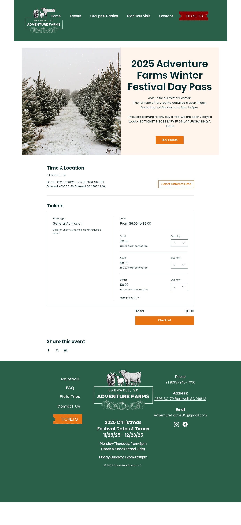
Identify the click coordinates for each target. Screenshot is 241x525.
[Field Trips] (70, 396)
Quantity (175, 236)
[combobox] (179, 243)
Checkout (164, 320)
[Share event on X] (57, 350)
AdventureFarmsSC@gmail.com (180, 415)
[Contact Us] (69, 406)
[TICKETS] (194, 16)
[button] (75, 16)
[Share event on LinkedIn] (65, 350)
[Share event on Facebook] (48, 350)
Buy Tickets (169, 140)
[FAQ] (70, 387)
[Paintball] (70, 379)
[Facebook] (185, 424)
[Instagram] (176, 424)
